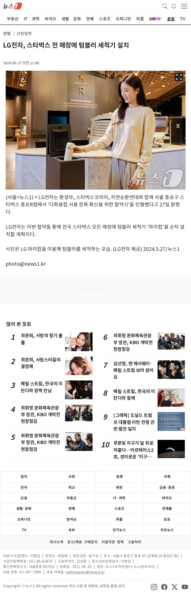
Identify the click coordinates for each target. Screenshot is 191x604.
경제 (119, 476)
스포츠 (119, 508)
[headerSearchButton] (164, 6)
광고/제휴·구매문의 (82, 542)
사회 (71, 476)
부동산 (72, 498)
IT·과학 (119, 498)
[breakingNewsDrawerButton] (173, 6)
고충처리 (134, 542)
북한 (119, 487)
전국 (24, 487)
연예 (71, 508)
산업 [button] (7, 33)
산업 (24, 498)
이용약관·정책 (113, 542)
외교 (71, 487)
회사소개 (56, 542)
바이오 (167, 498)
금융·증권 (167, 487)
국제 (167, 476)
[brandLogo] (12, 5)
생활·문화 (24, 508)
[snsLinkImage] (154, 586)
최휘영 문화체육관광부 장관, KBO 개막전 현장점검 (40, 414)
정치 (24, 476)
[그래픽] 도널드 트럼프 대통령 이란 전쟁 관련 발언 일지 (133, 422)
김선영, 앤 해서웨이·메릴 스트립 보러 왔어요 (133, 370)
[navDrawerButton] (184, 6)
